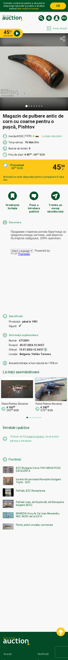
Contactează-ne (48, 641)
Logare (56, 18)
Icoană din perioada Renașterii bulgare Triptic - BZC (38, 455)
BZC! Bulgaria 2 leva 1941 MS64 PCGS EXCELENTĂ (38, 443)
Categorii (9, 635)
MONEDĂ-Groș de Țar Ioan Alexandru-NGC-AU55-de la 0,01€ (38, 489)
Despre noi (44, 635)
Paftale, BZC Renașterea (30, 464)
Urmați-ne (47, 648)
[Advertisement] (34, 552)
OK (58, 6)
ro (64, 18)
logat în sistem (35, 410)
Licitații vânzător (52, 136)
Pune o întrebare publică (34, 207)
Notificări (43, 628)
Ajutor (7, 641)
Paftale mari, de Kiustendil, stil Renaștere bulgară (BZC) (40, 477)
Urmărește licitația (12, 206)
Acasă (7, 628)
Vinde (49, 18)
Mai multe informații (28, 8)
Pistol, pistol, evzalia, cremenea (34, 498)
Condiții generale (14, 648)
